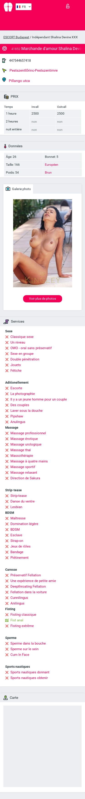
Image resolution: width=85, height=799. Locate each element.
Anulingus (17, 422)
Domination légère (24, 524)
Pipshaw (16, 416)
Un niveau (17, 342)
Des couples (19, 405)
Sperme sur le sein (24, 649)
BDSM (15, 529)
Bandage (16, 552)
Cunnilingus (19, 598)
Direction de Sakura (25, 478)
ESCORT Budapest (16, 37)
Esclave (16, 535)
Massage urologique (25, 444)
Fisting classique (23, 615)
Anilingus (17, 603)
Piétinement (19, 558)
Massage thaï (20, 450)
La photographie (22, 394)
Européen (51, 164)
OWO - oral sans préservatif (31, 348)
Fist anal (16, 620)
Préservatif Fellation (25, 575)
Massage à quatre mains (29, 461)
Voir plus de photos (42, 298)
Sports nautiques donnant (29, 672)
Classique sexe (22, 337)
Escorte (16, 388)
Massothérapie (21, 456)
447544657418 (20, 61)
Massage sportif (22, 467)
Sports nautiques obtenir (29, 678)
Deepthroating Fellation (28, 586)
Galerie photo (18, 189)
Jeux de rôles (20, 546)
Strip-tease (18, 496)
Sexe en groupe (22, 354)
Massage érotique (24, 439)
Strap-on (16, 541)
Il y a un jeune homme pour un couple (38, 399)
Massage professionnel (28, 433)
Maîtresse (18, 518)
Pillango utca (16, 80)
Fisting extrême (22, 626)
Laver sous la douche (26, 411)
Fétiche (16, 371)
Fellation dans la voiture (28, 592)
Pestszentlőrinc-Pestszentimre (30, 70)
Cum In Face (19, 655)
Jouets (15, 365)
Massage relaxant (23, 473)
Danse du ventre (22, 501)
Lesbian (16, 507)
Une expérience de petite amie (33, 581)
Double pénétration (24, 359)
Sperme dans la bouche (28, 643)
